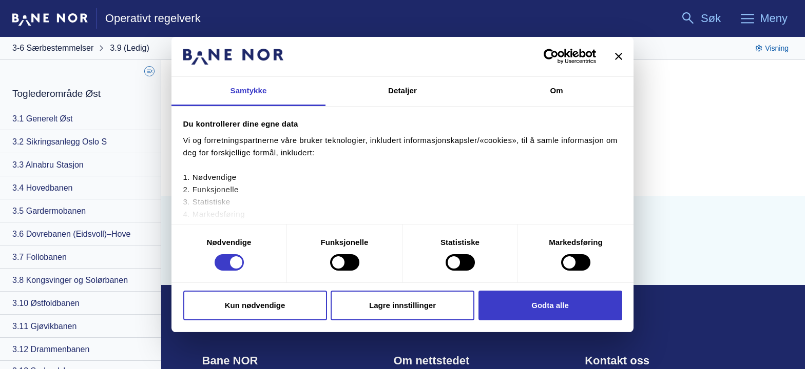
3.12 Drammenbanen (50, 349)
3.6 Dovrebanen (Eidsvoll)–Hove (71, 234)
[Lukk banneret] (618, 56)
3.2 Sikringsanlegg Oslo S (59, 141)
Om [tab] (556, 90)
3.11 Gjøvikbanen (44, 326)
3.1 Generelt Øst (42, 118)
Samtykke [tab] (249, 90)
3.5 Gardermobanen (49, 211)
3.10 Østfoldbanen (46, 303)
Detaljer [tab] (402, 90)
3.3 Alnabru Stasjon (48, 164)
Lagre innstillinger (402, 305)
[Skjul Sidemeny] (149, 71)
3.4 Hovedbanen (42, 187)
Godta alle (550, 305)
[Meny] (763, 18)
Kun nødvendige (255, 305)
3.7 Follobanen (39, 257)
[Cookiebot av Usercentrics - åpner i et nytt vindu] (551, 56)
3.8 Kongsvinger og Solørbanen (70, 280)
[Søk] (700, 18)
